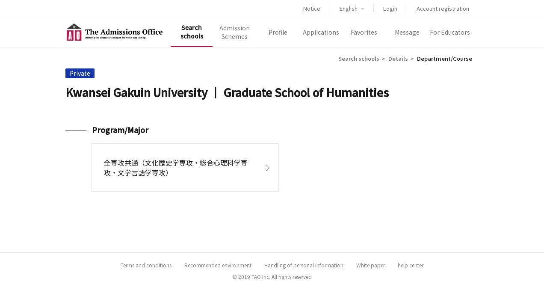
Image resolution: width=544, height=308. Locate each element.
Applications (321, 32)
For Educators (450, 32)
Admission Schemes (234, 32)
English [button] (352, 8)
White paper (370, 265)
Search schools (191, 31)
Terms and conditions (146, 265)
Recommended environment (217, 265)
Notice (311, 8)
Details (398, 58)
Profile (278, 32)
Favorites (364, 32)
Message (407, 32)
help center (410, 265)
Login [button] (390, 8)
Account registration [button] (443, 8)
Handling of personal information (303, 265)
